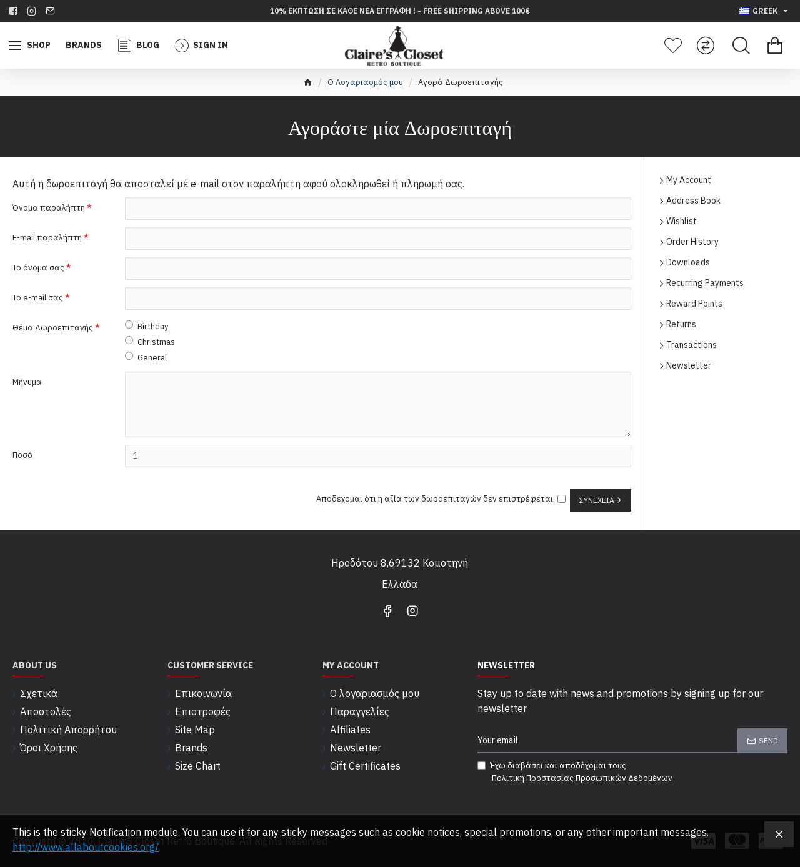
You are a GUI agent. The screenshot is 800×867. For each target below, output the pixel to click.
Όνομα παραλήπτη (48, 207)
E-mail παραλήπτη (47, 237)
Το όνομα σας (38, 267)
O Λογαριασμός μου (365, 82)
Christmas (150, 341)
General (146, 357)
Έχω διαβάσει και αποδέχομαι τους (576, 772)
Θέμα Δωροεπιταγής (52, 327)
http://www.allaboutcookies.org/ (85, 847)
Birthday (146, 326)
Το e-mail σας (37, 297)
